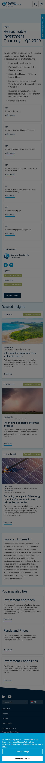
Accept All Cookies (22, 758)
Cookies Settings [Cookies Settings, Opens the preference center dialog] (22, 752)
